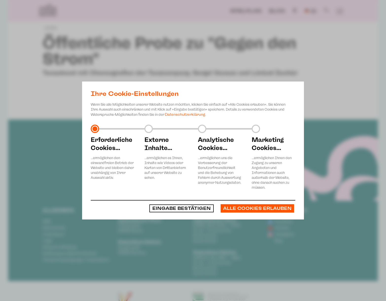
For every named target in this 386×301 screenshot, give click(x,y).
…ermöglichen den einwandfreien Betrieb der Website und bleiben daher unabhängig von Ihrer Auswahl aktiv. (113, 158)
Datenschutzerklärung (185, 114)
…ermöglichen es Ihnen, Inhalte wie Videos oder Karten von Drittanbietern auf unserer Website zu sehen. (166, 158)
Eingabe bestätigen (181, 208)
